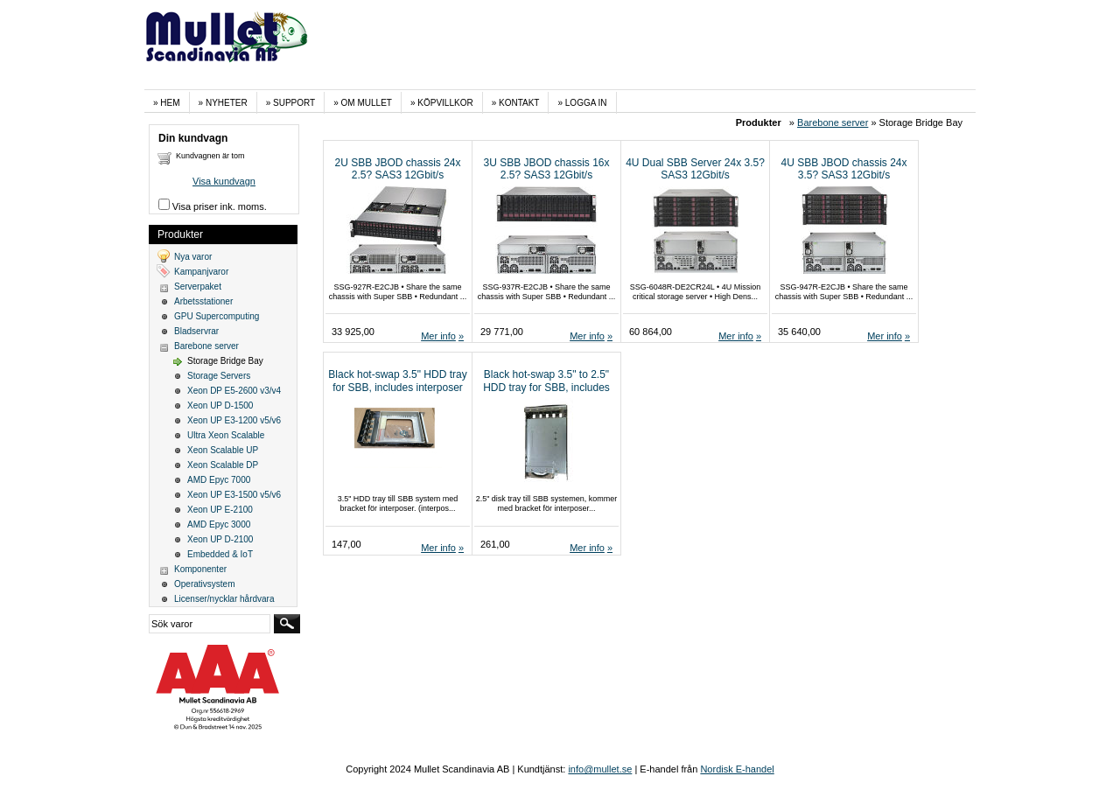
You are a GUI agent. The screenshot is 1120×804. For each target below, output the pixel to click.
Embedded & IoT (220, 554)
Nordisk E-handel (737, 769)
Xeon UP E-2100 (220, 509)
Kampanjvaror (201, 271)
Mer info (438, 336)
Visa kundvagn (224, 181)
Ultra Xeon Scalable (225, 435)
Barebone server (832, 122)
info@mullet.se (600, 769)
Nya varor (193, 257)
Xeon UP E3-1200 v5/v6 (234, 420)
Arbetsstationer (203, 301)
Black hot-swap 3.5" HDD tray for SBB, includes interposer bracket (397, 387)
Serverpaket (197, 286)
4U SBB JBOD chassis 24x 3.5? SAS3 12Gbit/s (843, 169)
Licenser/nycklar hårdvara (224, 599)
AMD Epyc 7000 (218, 480)
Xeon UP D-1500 (220, 405)
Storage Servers (218, 376)
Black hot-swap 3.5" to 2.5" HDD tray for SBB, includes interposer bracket (546, 387)
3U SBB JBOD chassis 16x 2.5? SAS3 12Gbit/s (546, 169)
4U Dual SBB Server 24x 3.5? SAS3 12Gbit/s (695, 169)
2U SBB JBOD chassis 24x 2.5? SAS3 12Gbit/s (397, 169)
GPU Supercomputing (216, 316)
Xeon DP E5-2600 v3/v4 (234, 390)
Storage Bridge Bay (225, 361)
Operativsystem (204, 584)
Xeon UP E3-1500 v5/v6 (234, 495)
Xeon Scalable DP (222, 465)
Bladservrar (196, 331)
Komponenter (200, 569)
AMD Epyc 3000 (218, 524)
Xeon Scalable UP (222, 450)
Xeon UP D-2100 (220, 539)
